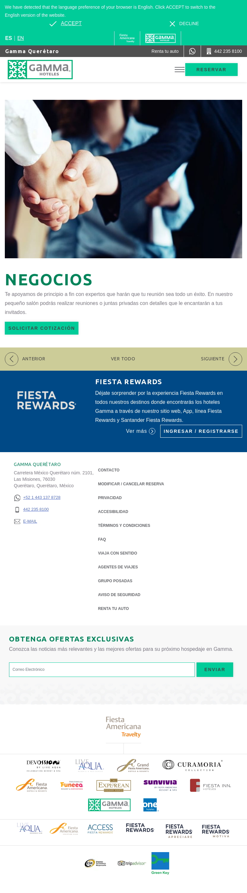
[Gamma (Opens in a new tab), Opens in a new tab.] (127, 38)
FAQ (102, 539)
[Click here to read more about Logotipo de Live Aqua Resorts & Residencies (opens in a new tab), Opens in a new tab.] (89, 765)
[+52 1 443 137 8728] (37, 497)
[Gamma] (160, 38)
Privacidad (110, 497)
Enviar (214, 669)
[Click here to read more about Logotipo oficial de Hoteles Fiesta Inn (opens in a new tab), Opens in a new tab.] (210, 785)
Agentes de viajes (118, 567)
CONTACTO (109, 470)
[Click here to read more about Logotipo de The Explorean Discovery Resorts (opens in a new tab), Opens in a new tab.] (113, 785)
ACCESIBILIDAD (113, 511)
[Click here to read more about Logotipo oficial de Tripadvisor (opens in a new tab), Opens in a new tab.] (131, 863)
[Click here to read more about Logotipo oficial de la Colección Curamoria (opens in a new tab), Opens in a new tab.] (192, 765)
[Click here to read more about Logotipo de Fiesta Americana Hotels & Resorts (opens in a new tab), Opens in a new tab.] (31, 785)
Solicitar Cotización (41, 328)
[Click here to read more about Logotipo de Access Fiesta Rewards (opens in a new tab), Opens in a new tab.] (100, 828)
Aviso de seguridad (119, 595)
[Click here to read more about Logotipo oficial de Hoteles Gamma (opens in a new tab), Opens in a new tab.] (109, 805)
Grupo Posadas (115, 581)
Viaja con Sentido (117, 553)
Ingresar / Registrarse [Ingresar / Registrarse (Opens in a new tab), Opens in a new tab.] (201, 431)
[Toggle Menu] (180, 70)
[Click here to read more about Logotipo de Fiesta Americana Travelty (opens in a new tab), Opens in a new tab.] (124, 727)
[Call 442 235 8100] (224, 51)
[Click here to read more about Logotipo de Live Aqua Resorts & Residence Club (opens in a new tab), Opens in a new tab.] (29, 828)
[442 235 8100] (37, 509)
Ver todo (123, 358)
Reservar (211, 69)
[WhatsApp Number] (192, 51)
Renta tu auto (113, 608)
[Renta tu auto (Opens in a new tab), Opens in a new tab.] (165, 51)
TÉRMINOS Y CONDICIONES (124, 525)
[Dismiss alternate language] (184, 23)
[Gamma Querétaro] (47, 69)
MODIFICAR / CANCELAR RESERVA (131, 484)
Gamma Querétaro (32, 51)
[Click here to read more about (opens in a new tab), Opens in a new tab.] (43, 765)
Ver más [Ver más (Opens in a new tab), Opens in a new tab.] (140, 431)
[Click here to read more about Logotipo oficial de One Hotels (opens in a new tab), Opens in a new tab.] (151, 805)
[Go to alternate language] (66, 23)
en (20, 38)
